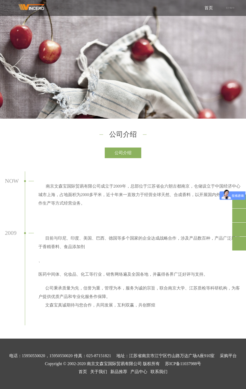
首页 (208, 8)
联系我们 (159, 371)
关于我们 (98, 371)
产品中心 (138, 371)
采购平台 (228, 355)
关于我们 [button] (230, 8)
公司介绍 (123, 152)
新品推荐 (118, 371)
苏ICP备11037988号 (183, 363)
